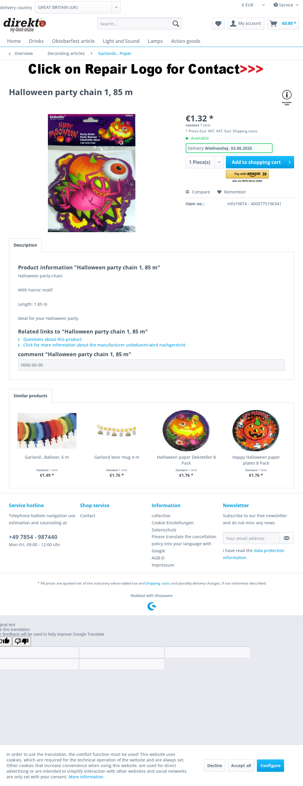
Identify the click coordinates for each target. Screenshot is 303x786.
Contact (87, 515)
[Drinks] (36, 41)
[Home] (14, 41)
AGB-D (158, 558)
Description (25, 245)
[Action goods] (186, 41)
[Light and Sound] (121, 41)
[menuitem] (139, 24)
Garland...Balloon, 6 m (47, 457)
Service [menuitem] (284, 5)
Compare (198, 192)
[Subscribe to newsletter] (287, 538)
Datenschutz (164, 530)
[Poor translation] (21, 641)
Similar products (30, 395)
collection (161, 515)
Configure (270, 765)
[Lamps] (155, 41)
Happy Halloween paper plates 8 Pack (256, 460)
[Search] (176, 24)
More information (86, 777)
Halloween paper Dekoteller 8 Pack (186, 460)
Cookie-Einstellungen (173, 522)
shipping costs (158, 583)
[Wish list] (218, 24)
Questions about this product (50, 339)
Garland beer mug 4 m (116, 457)
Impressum (163, 565)
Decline (214, 765)
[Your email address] (251, 538)
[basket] (283, 24)
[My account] (245, 24)
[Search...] (139, 24)
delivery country (16, 7)
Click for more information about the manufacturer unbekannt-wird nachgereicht (101, 345)
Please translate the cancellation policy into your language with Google (184, 544)
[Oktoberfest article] (73, 41)
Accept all (241, 765)
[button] (247, 176)
